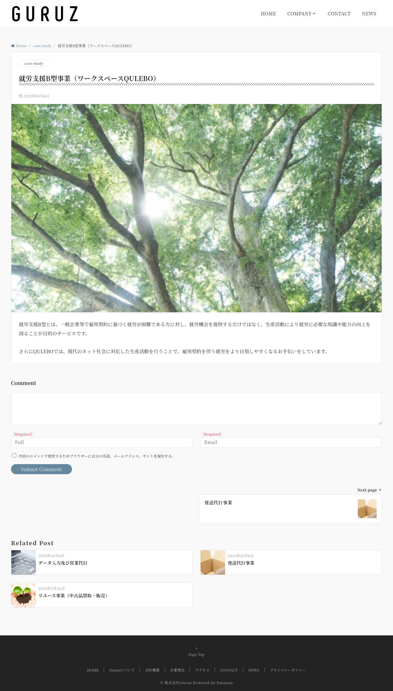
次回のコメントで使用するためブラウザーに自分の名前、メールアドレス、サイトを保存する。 (97, 455)
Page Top (196, 651)
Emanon (225, 682)
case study (33, 63)
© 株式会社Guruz (176, 682)
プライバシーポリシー (288, 669)
